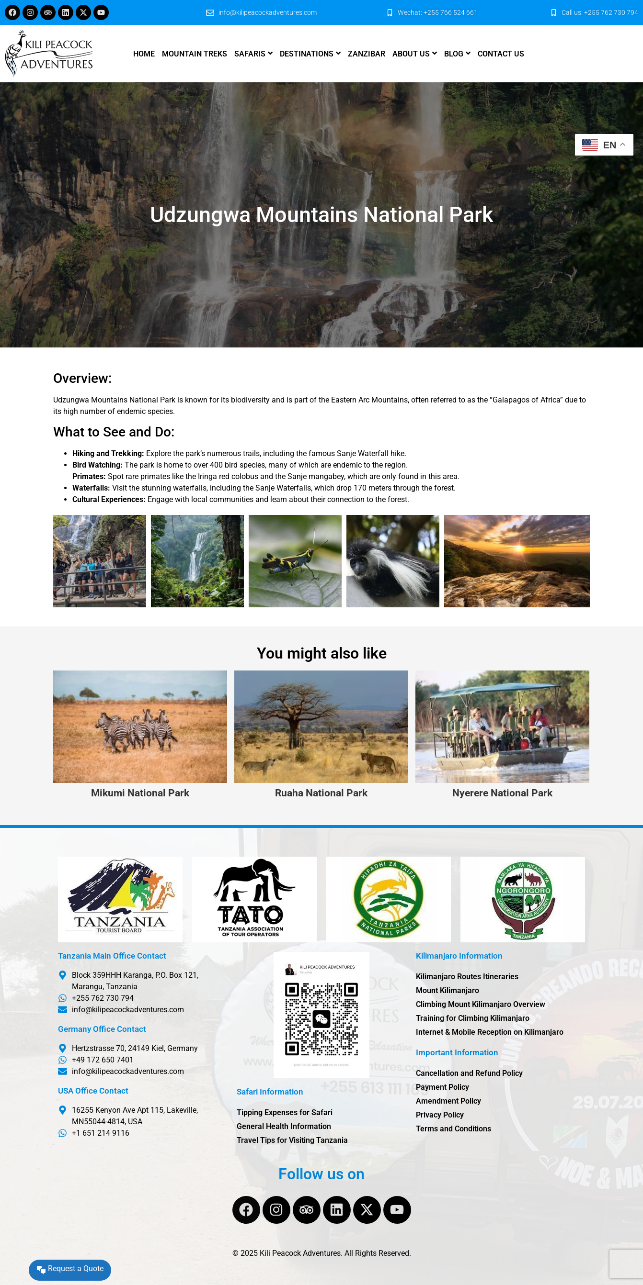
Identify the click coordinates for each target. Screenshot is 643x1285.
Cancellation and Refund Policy (469, 1073)
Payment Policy (442, 1087)
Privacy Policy (440, 1114)
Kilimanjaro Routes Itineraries (467, 976)
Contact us (501, 53)
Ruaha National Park (321, 793)
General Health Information (284, 1126)
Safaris (249, 53)
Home (144, 53)
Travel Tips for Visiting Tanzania (292, 1140)
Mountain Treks (194, 53)
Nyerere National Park (502, 793)
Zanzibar (366, 53)
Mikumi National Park (140, 793)
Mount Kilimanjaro (447, 990)
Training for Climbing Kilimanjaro (472, 1018)
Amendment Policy (448, 1101)
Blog (453, 53)
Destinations (306, 53)
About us (411, 53)
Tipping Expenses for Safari (285, 1112)
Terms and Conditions (453, 1128)
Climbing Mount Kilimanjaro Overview (480, 1004)
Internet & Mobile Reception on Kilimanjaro (489, 1032)
